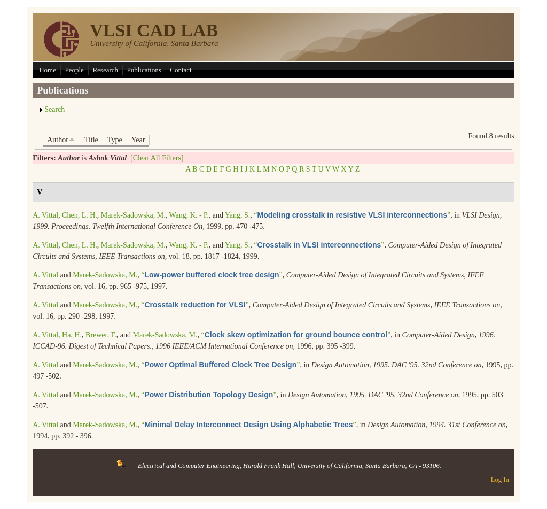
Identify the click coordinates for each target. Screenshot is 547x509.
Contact (180, 70)
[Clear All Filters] (157, 158)
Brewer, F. (100, 335)
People (74, 70)
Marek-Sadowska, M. (133, 215)
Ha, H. (72, 335)
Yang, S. (237, 215)
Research (105, 70)
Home (47, 70)
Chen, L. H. (79, 215)
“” (352, 215)
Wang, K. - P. (189, 215)
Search (54, 109)
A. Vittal (45, 215)
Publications (144, 70)
